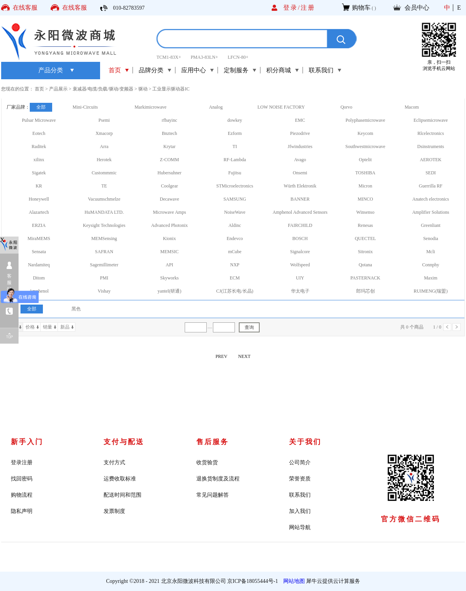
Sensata (39, 251)
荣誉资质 (300, 479)
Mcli (430, 251)
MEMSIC (169, 251)
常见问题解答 (212, 495)
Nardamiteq (39, 264)
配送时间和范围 (122, 495)
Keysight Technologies (104, 225)
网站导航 (300, 527)
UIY (300, 278)
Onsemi (300, 172)
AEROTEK (431, 159)
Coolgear (169, 186)
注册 (308, 7)
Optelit (365, 159)
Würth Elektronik (300, 186)
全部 (41, 107)
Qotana (365, 264)
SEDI (430, 172)
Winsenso (365, 212)
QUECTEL (365, 238)
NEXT (244, 356)
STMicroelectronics (234, 186)
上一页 (447, 327)
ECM (235, 278)
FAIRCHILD (300, 225)
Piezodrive (300, 133)
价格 (30, 327)
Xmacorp (104, 133)
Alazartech (39, 212)
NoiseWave (234, 212)
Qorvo (346, 107)
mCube (235, 251)
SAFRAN (104, 251)
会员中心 (417, 7)
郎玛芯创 (365, 291)
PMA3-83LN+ (204, 57)
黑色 (76, 309)
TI (235, 146)
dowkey (235, 120)
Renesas (365, 225)
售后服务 (212, 442)
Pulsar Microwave (39, 120)
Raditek (39, 146)
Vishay (104, 291)
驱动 (143, 89)
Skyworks (169, 278)
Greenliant (430, 225)
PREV (222, 356)
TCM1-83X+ (168, 57)
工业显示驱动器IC (170, 89)
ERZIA (39, 225)
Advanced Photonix (169, 225)
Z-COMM (169, 159)
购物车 (361, 7)
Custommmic (104, 172)
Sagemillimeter (104, 264)
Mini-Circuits (85, 107)
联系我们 (300, 495)
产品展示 (58, 89)
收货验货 (207, 462)
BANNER (300, 199)
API (169, 264)
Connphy (430, 264)
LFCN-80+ (238, 57)
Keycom (365, 133)
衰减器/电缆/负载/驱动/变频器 (103, 89)
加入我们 (300, 511)
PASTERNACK (365, 278)
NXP (234, 264)
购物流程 (21, 495)
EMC (300, 120)
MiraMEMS (38, 238)
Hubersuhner (170, 172)
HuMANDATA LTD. (104, 212)
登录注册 (21, 462)
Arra (104, 146)
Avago (300, 159)
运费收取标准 (120, 479)
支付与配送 (124, 442)
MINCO (365, 199)
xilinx (38, 159)
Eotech (38, 133)
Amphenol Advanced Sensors (300, 212)
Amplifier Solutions (430, 212)
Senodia (430, 238)
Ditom (39, 278)
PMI (104, 278)
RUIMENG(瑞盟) (431, 291)
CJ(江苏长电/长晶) (234, 291)
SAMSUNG (234, 199)
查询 (249, 327)
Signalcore (300, 251)
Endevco (235, 238)
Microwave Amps (169, 212)
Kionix (169, 238)
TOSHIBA (365, 172)
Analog (216, 107)
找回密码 (21, 479)
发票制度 (114, 511)
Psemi (104, 120)
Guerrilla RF (430, 186)
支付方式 (114, 462)
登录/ (292, 7)
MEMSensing (104, 238)
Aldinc (234, 225)
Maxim (430, 278)
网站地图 (293, 581)
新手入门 (27, 442)
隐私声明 (21, 511)
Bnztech (169, 133)
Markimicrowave (150, 107)
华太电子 (300, 291)
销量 (47, 327)
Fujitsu (234, 172)
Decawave (169, 199)
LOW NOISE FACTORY (281, 107)
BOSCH (300, 238)
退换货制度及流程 (218, 479)
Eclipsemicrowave (430, 120)
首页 (115, 70)
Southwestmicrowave (365, 146)
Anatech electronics (430, 199)
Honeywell (39, 199)
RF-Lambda (235, 159)
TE (104, 186)
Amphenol (39, 291)
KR (39, 186)
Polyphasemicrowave (365, 120)
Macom (412, 107)
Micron (365, 186)
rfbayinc (169, 120)
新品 (65, 327)
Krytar (169, 146)
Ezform (235, 133)
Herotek (104, 159)
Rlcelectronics (430, 133)
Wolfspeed (300, 264)
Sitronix (365, 251)
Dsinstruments (430, 146)
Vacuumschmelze (104, 199)
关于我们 (305, 442)
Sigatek (39, 172)
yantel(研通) (169, 291)
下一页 (456, 327)
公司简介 (300, 462)
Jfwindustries (300, 146)
